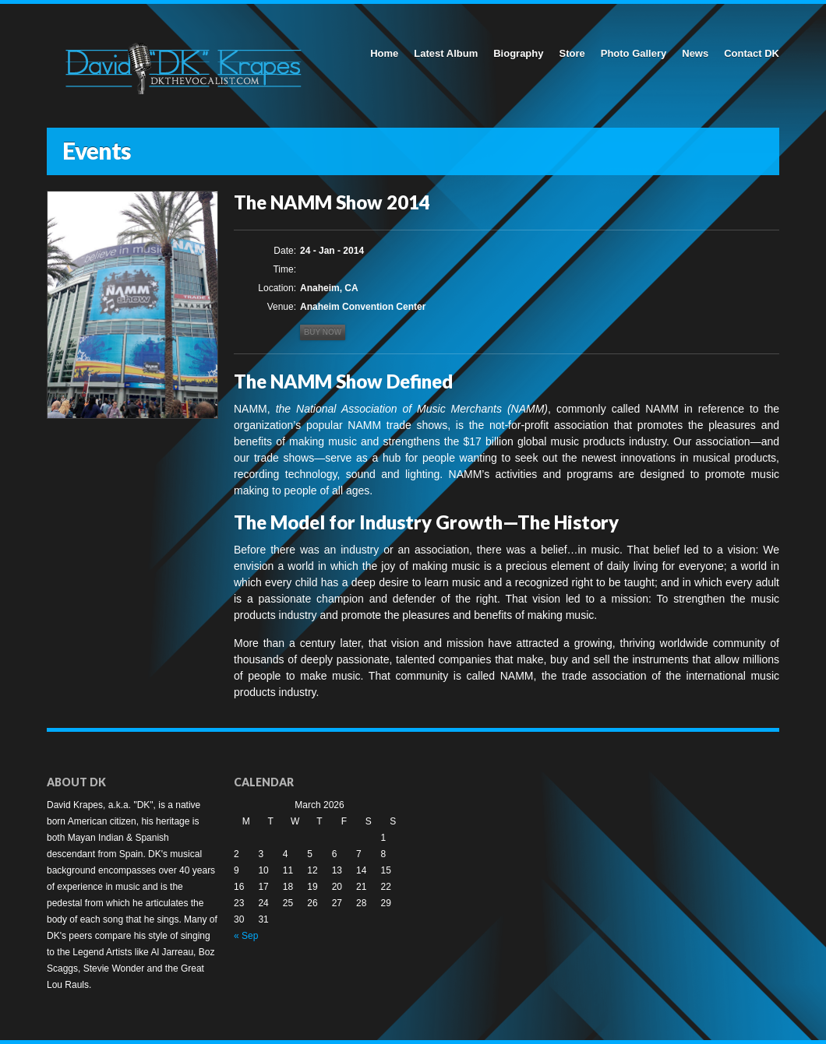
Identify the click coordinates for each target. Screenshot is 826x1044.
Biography (518, 53)
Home (384, 53)
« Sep (246, 935)
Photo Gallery (634, 53)
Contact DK (751, 53)
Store (571, 53)
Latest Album (446, 53)
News (695, 53)
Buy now (322, 332)
